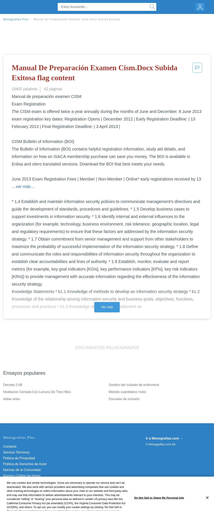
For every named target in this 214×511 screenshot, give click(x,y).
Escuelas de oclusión (124, 399)
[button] (197, 74)
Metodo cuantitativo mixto (127, 392)
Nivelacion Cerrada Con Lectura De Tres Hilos (37, 392)
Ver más (107, 307)
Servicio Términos (16, 452)
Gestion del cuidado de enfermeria (134, 385)
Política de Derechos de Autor (25, 464)
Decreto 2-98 (12, 385)
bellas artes (11, 399)
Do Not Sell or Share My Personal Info (31, 481)
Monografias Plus (16, 19)
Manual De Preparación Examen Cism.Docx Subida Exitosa (77, 19)
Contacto (9, 446)
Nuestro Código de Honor (22, 475)
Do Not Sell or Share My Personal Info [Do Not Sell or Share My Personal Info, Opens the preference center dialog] (159, 504)
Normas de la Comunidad (22, 470)
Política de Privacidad (19, 458)
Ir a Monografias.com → (164, 438)
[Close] (207, 504)
